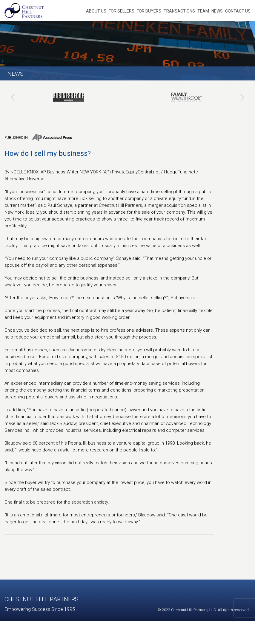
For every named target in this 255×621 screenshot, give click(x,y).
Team (203, 11)
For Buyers (149, 11)
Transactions (179, 11)
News (217, 11)
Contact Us (238, 11)
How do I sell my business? (47, 153)
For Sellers (121, 11)
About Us (96, 11)
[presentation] (13, 97)
